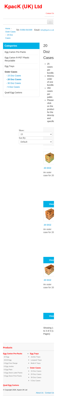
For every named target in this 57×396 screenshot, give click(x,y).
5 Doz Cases (35, 380)
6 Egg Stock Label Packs (13, 373)
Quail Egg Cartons (13, 92)
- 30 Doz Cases (13, 83)
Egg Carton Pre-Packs (15, 52)
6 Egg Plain (8, 369)
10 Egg (6, 357)
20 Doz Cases (36, 374)
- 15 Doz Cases (13, 75)
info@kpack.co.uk (47, 30)
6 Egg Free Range (10, 363)
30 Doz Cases (36, 377)
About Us (39, 393)
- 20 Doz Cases (13, 79)
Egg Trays (9, 66)
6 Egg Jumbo (9, 366)
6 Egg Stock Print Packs (13, 376)
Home (7, 29)
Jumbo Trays (35, 357)
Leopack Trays (36, 360)
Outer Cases (10, 32)
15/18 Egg (7, 360)
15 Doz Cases (36, 371)
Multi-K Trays (35, 363)
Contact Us (50, 13)
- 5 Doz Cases (13, 87)
